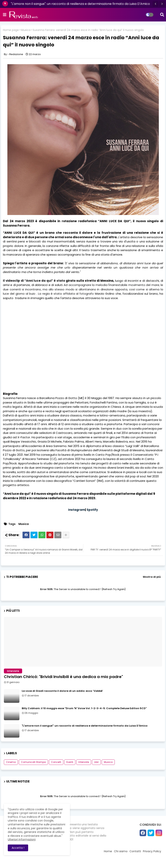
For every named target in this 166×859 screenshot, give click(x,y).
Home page (11, 30)
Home (108, 851)
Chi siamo (121, 851)
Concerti (56, 762)
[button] (155, 4)
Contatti (135, 851)
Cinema (11, 762)
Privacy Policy (152, 851)
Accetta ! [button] (18, 848)
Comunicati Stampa (33, 762)
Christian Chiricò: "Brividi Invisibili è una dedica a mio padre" (63, 676)
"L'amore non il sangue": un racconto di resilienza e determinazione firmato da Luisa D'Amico (80, 4)
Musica (25, 30)
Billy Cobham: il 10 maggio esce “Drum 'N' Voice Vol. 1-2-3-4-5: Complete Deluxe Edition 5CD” (84, 708)
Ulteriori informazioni (22, 839)
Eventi (69, 762)
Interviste (83, 762)
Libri (96, 762)
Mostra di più (152, 577)
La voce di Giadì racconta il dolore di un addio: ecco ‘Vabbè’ (62, 691)
